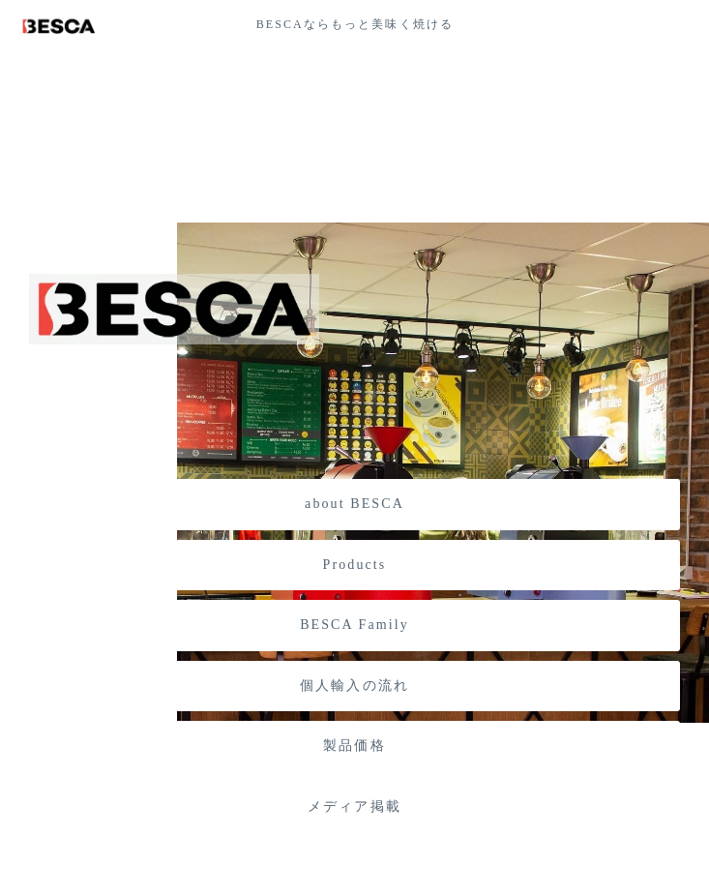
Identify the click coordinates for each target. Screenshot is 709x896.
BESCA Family (354, 624)
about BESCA (354, 503)
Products (355, 564)
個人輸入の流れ (354, 685)
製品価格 (354, 745)
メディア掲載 (354, 806)
